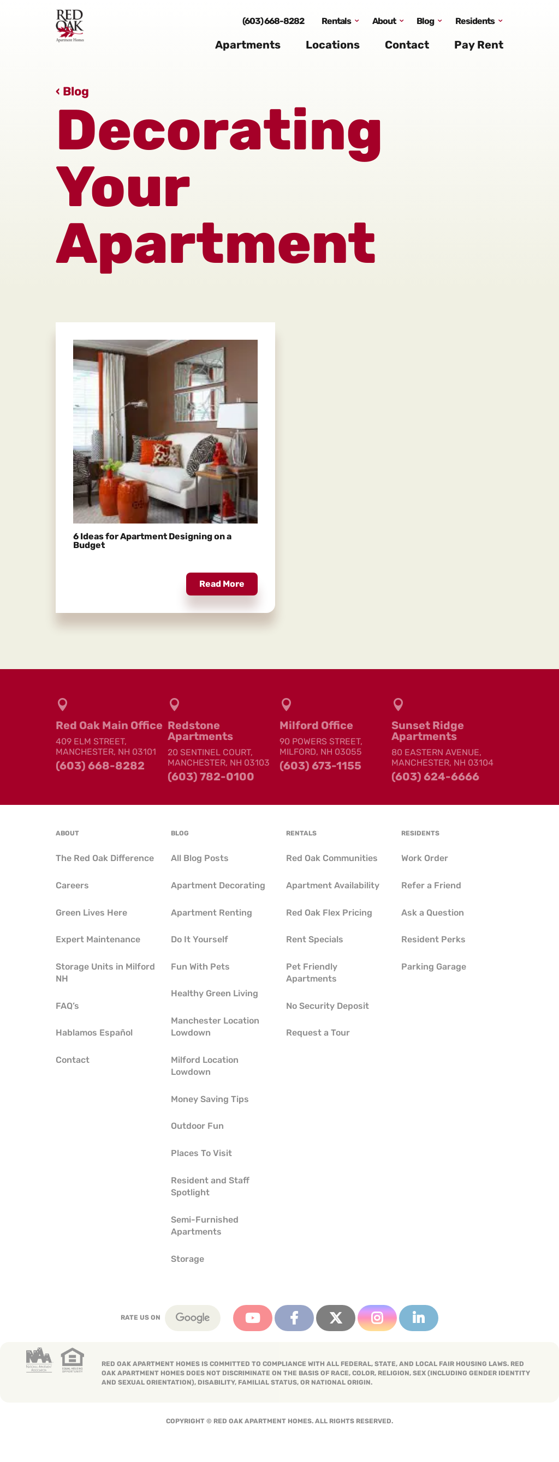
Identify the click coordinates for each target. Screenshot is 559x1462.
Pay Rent (478, 48)
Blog (425, 24)
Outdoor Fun (197, 1126)
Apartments (248, 48)
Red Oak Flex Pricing (329, 912)
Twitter (335, 1318)
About (384, 24)
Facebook (294, 1318)
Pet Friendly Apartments (311, 972)
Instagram (377, 1318)
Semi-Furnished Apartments (205, 1225)
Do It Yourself (199, 939)
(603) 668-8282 (273, 24)
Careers (72, 885)
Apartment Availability (332, 885)
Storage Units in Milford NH (105, 972)
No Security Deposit (327, 1006)
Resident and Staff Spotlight (210, 1186)
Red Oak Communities (332, 858)
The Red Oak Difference (105, 858)
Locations (333, 48)
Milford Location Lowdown (205, 1066)
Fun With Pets (200, 966)
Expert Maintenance (98, 939)
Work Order (424, 858)
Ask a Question (432, 912)
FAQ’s (67, 1006)
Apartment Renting (211, 912)
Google (193, 1318)
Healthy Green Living (214, 993)
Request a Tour (318, 1032)
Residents (475, 24)
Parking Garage (433, 966)
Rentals (336, 24)
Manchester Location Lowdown (215, 1026)
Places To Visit (201, 1153)
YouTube (252, 1318)
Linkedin (418, 1318)
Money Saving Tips (210, 1099)
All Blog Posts (200, 858)
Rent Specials (314, 939)
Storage (187, 1259)
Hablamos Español (94, 1032)
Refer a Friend (431, 885)
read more (222, 584)
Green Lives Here (91, 912)
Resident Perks (433, 939)
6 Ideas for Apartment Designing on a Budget (152, 540)
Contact (407, 48)
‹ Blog (72, 91)
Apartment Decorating (218, 885)
